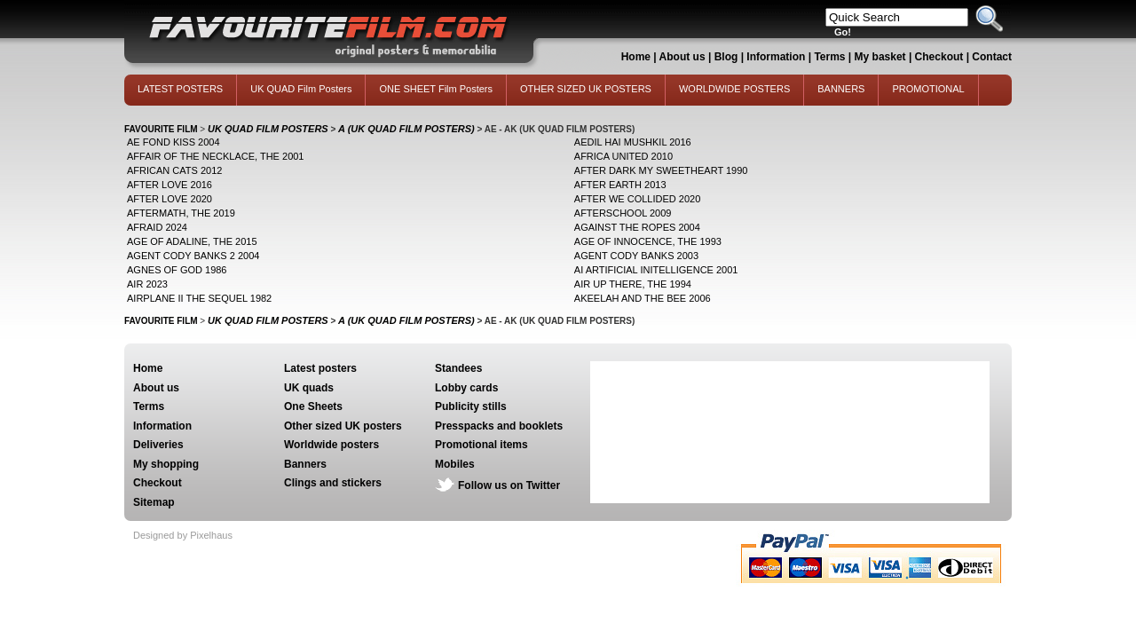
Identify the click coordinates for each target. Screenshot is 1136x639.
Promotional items (481, 444)
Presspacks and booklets (499, 426)
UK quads (309, 388)
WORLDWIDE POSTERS (734, 88)
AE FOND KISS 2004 (173, 142)
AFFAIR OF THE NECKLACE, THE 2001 (215, 156)
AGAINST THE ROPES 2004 (637, 227)
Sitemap (154, 502)
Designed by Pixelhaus (183, 535)
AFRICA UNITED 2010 (623, 156)
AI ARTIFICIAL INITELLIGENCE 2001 (656, 269)
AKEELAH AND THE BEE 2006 (642, 298)
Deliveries (158, 444)
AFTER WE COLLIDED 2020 (637, 198)
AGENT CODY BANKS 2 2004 (193, 255)
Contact (992, 57)
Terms (829, 57)
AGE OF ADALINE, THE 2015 (192, 241)
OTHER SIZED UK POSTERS (585, 88)
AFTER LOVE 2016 (169, 184)
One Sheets (313, 406)
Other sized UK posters (343, 426)
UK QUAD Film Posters (300, 88)
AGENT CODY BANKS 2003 (636, 255)
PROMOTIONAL (928, 88)
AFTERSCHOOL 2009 (623, 213)
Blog (726, 57)
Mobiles (455, 464)
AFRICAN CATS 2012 (174, 170)
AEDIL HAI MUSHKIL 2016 (632, 142)
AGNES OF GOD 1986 (176, 269)
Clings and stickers (333, 483)
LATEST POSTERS (180, 88)
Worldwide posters (331, 444)
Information (775, 57)
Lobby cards (466, 388)
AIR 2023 (147, 284)
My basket (880, 57)
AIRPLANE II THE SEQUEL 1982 (199, 298)
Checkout (940, 57)
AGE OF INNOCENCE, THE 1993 (648, 241)
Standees (458, 368)
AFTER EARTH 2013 (620, 184)
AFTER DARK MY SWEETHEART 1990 (661, 170)
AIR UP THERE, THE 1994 (632, 284)
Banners (305, 464)
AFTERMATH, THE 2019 (181, 213)
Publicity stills (471, 406)
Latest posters (320, 368)
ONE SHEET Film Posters (436, 88)
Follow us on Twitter (509, 485)
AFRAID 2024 (157, 227)
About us (682, 57)
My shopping (166, 464)
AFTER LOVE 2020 (169, 198)
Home (636, 57)
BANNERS (840, 88)
